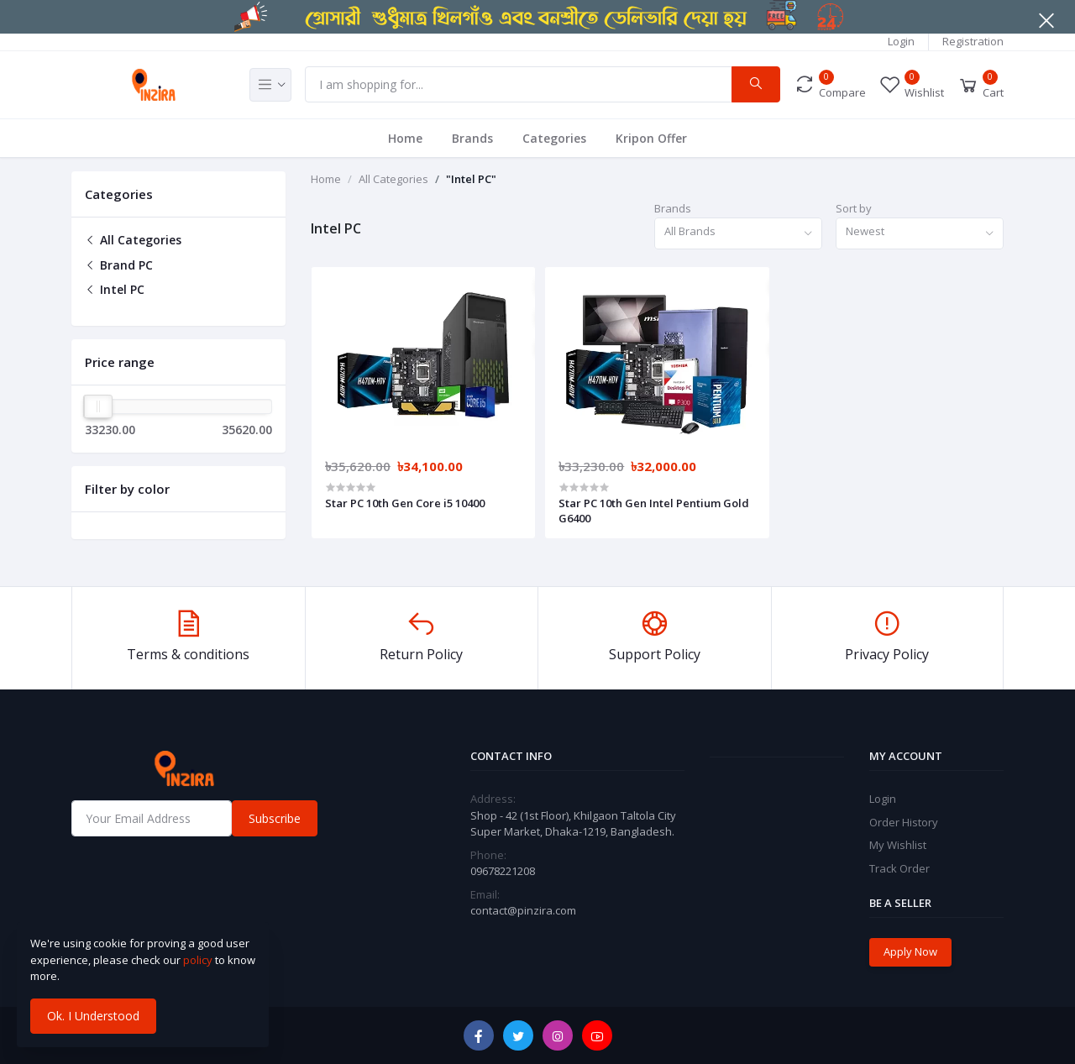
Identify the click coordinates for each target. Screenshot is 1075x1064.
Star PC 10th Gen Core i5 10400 (405, 503)
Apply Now (910, 951)
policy (197, 959)
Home (405, 138)
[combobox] (738, 234)
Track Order (899, 868)
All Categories (133, 240)
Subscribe (275, 818)
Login (901, 41)
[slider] (98, 406)
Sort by (854, 208)
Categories (554, 138)
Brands (472, 138)
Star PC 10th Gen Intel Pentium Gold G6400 (653, 510)
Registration (973, 41)
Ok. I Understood (93, 1016)
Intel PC (114, 289)
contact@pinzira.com (523, 910)
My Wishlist (897, 844)
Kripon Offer (651, 138)
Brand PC (119, 265)
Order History (903, 822)
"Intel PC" (471, 178)
